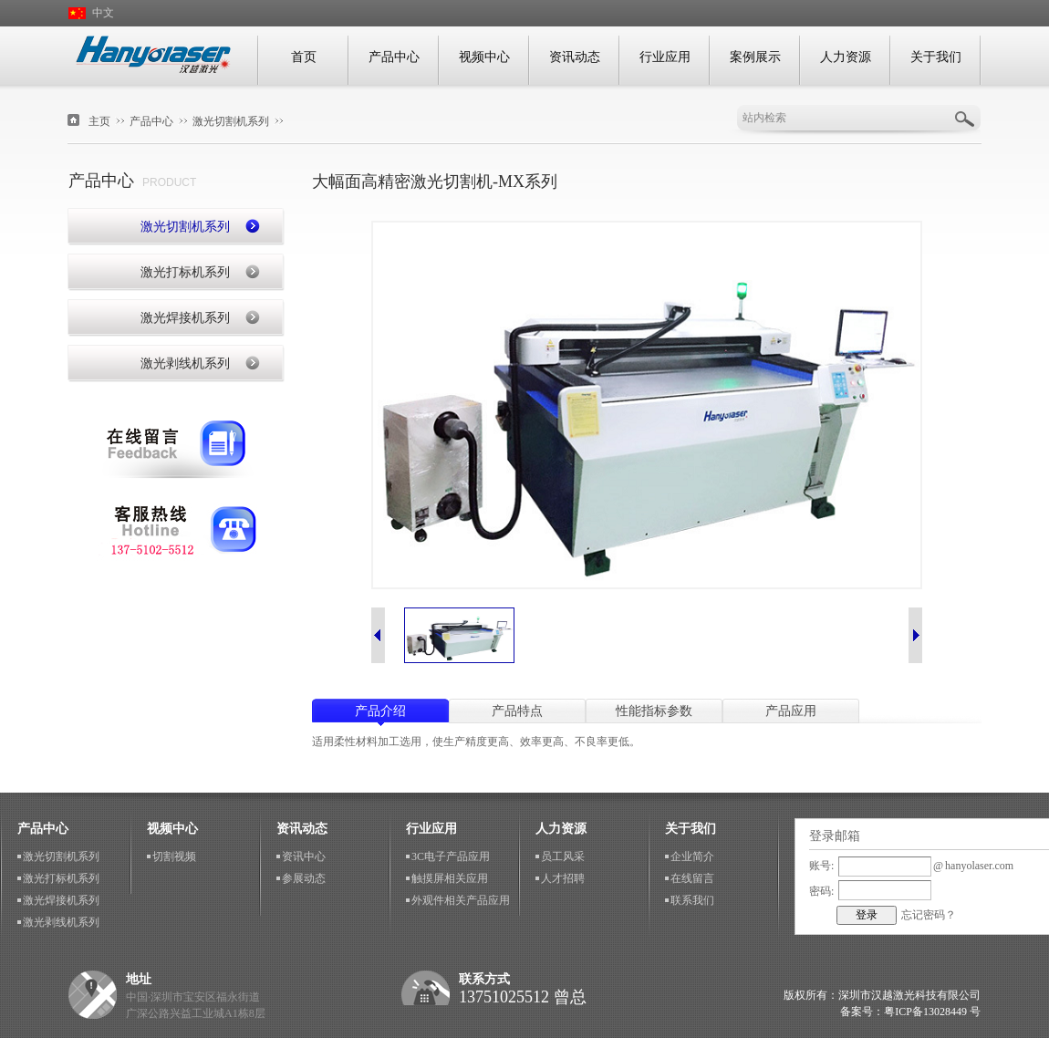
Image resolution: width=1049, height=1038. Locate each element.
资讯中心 (304, 856)
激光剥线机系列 (185, 363)
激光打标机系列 (185, 272)
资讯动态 (574, 57)
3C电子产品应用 (450, 856)
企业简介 (692, 856)
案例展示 (755, 57)
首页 (304, 57)
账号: (821, 865)
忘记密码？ (928, 914)
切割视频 (174, 856)
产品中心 (394, 57)
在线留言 (176, 445)
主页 (99, 121)
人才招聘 (563, 878)
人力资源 (845, 57)
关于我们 (935, 57)
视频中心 (484, 57)
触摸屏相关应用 (449, 878)
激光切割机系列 (230, 121)
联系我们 (176, 531)
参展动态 (304, 878)
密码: (821, 891)
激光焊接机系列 (185, 318)
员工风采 (563, 856)
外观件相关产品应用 (460, 900)
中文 (103, 12)
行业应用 (665, 57)
